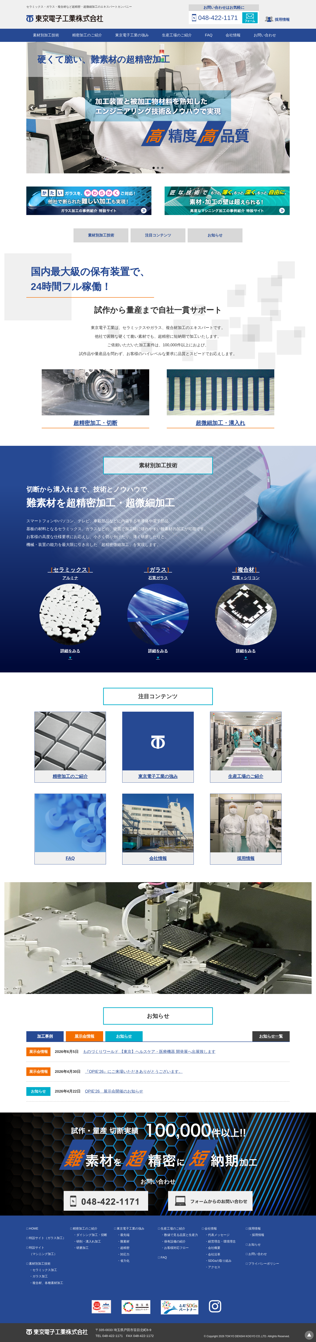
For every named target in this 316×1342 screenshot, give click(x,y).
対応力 (124, 1254)
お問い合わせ (265, 35)
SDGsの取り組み (220, 1260)
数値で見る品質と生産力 (181, 1235)
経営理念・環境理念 (222, 1241)
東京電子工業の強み (132, 35)
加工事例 (45, 1036)
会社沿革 (214, 1254)
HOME (33, 1228)
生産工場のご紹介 (177, 35)
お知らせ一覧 (271, 1036)
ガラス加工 (40, 1276)
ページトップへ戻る (309, 1335)
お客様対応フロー (176, 1248)
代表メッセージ (219, 1235)
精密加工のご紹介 (87, 35)
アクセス (214, 1267)
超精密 (124, 1248)
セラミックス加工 (44, 1270)
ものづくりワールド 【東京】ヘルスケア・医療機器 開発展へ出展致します (149, 1051)
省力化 (124, 1260)
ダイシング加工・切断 (91, 1235)
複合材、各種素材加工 (47, 1283)
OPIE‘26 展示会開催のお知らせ (114, 1091)
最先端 (124, 1235)
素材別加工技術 (46, 35)
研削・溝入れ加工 (88, 1241)
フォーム (250, 17)
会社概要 (214, 1248)
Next (283, 107)
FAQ (208, 35)
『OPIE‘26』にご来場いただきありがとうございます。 (134, 1071)
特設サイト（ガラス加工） (47, 1238)
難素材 (124, 1241)
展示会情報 (84, 1036)
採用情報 (282, 20)
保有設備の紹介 (175, 1241)
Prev (32, 107)
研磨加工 (82, 1248)
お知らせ (215, 235)
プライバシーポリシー (263, 1263)
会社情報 (233, 35)
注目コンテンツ (158, 235)
